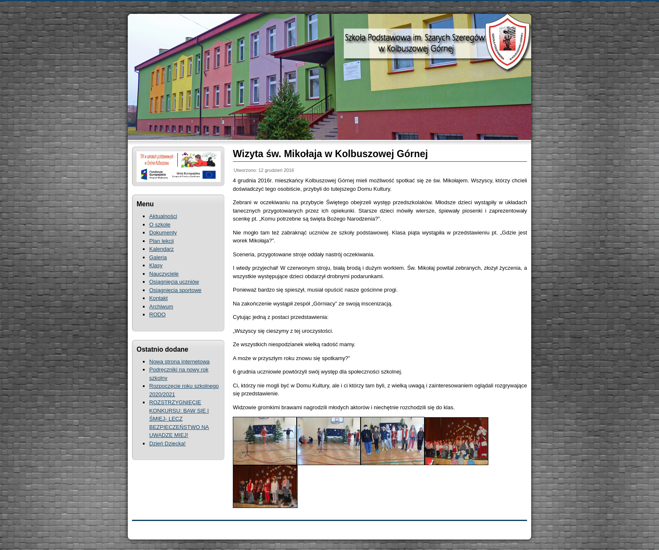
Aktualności (163, 216)
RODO (157, 314)
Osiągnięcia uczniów (174, 282)
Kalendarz (161, 249)
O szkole (160, 224)
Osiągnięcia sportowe (175, 290)
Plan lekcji (161, 241)
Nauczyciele (164, 274)
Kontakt (158, 298)
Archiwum (161, 306)
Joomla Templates (471, 547)
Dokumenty (163, 232)
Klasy (156, 265)
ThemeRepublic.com (509, 547)
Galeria (158, 257)
